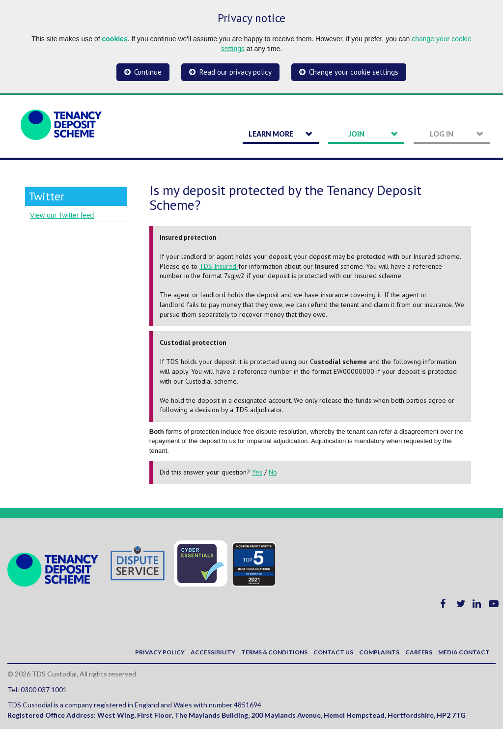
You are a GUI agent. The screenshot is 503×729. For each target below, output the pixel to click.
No (273, 472)
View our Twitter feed (62, 215)
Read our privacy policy (235, 72)
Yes (257, 472)
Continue (148, 72)
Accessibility (213, 652)
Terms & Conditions (274, 652)
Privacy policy (160, 652)
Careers (418, 652)
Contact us (333, 652)
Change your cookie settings (353, 72)
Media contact (464, 652)
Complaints (379, 652)
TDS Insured (218, 266)
